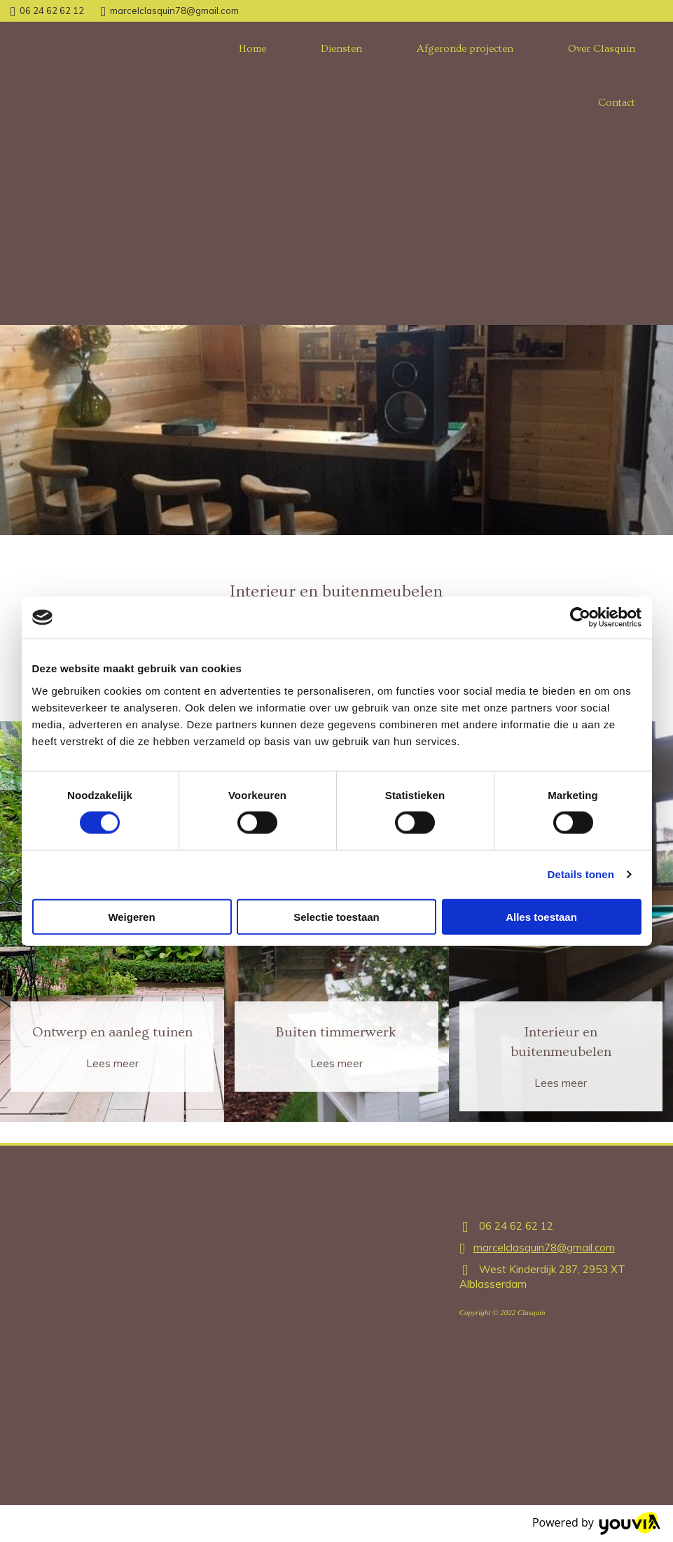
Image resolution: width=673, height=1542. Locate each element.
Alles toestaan (541, 916)
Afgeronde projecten (465, 49)
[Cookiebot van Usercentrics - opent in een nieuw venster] (580, 617)
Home (252, 49)
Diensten (341, 49)
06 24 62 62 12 (52, 10)
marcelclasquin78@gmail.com (174, 10)
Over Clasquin (601, 49)
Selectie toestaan (336, 916)
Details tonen (581, 874)
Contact (616, 103)
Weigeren (131, 916)
